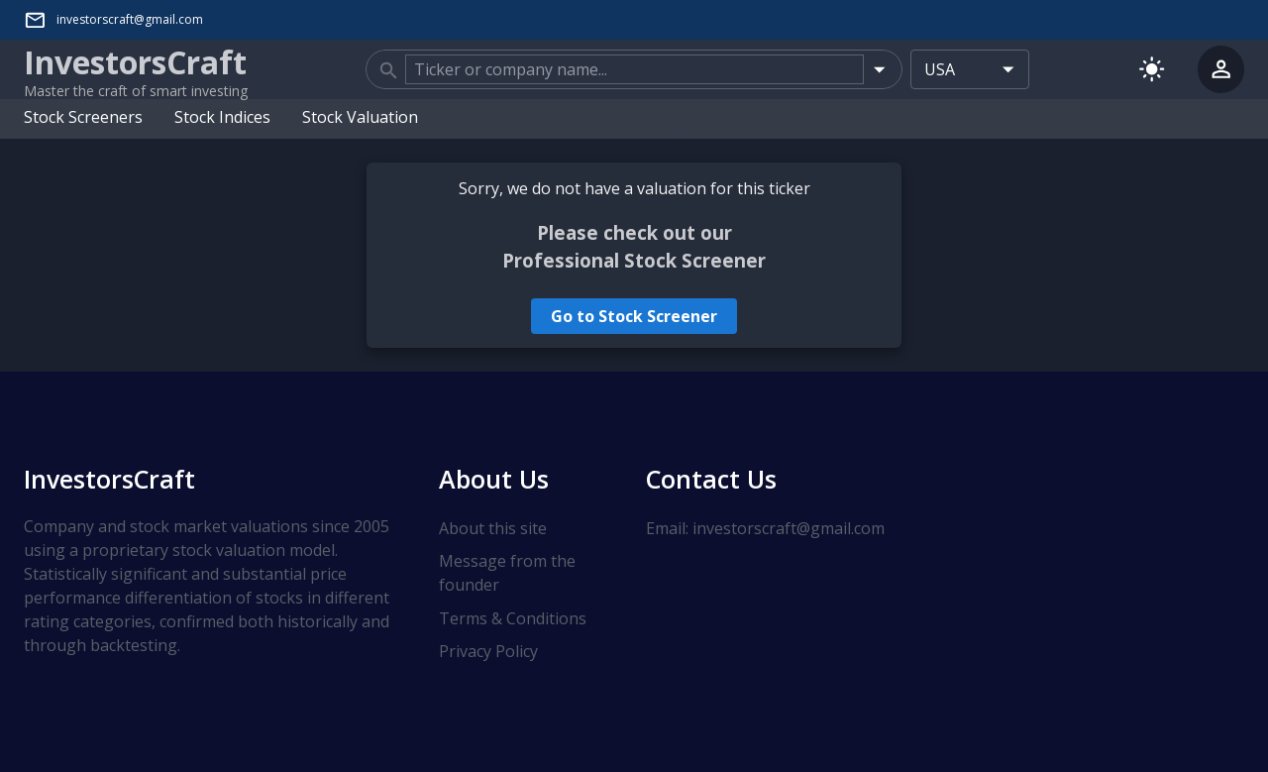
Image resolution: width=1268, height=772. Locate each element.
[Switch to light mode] (1151, 69)
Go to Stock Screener (634, 316)
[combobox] (634, 69)
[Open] (879, 69)
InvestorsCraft (109, 479)
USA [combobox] (939, 69)
